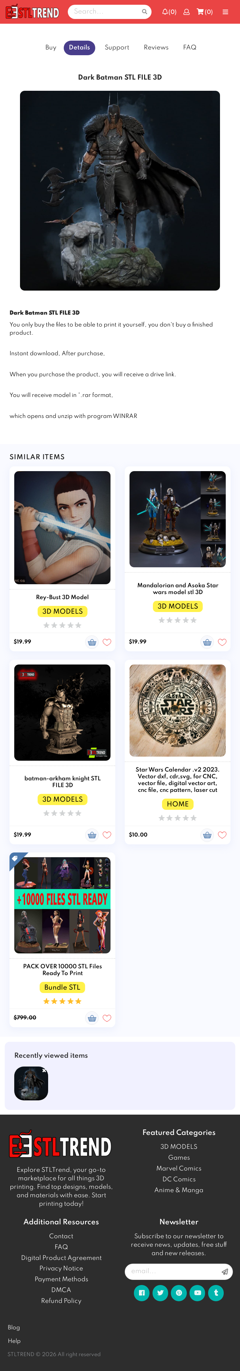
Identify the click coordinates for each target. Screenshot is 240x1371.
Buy (50, 48)
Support (117, 48)
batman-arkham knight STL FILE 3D (62, 782)
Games (179, 1158)
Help (14, 1341)
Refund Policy (61, 1301)
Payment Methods (61, 1280)
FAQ (190, 48)
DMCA (61, 1290)
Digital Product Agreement (61, 1258)
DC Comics (179, 1180)
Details (79, 48)
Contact (61, 1236)
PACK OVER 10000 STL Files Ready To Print (62, 970)
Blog (14, 1328)
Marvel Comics (178, 1169)
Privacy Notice (61, 1269)
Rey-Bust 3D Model (62, 597)
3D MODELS (178, 1147)
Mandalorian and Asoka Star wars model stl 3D (177, 589)
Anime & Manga (178, 1190)
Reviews (156, 48)
